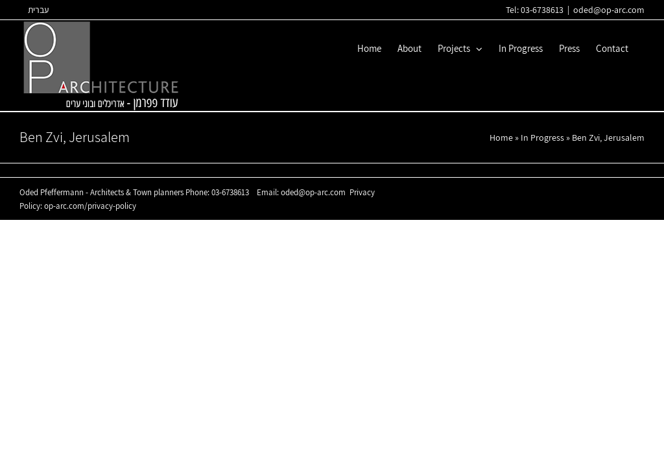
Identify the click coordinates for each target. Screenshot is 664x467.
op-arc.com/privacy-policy (90, 205)
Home (501, 137)
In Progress (542, 137)
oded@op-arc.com (609, 10)
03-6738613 (230, 192)
